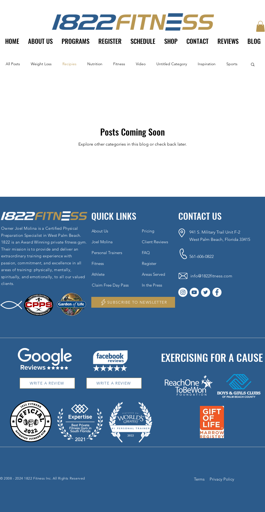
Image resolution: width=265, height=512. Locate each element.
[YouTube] (194, 292)
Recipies (69, 63)
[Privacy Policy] (222, 479)
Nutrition (94, 63)
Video (141, 63)
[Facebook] (217, 292)
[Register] (157, 263)
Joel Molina (26, 228)
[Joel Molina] (107, 241)
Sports (231, 63)
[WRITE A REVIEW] (47, 383)
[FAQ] (157, 252)
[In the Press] (157, 285)
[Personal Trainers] (107, 252)
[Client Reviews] (157, 241)
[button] (75, 41)
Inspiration (207, 63)
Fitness (119, 63)
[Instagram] (182, 292)
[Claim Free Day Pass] (113, 285)
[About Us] (107, 230)
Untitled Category (171, 63)
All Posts (13, 63)
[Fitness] (107, 263)
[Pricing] (157, 230)
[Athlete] (107, 274)
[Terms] (199, 479)
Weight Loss (41, 63)
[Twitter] (205, 292)
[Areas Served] (157, 274)
